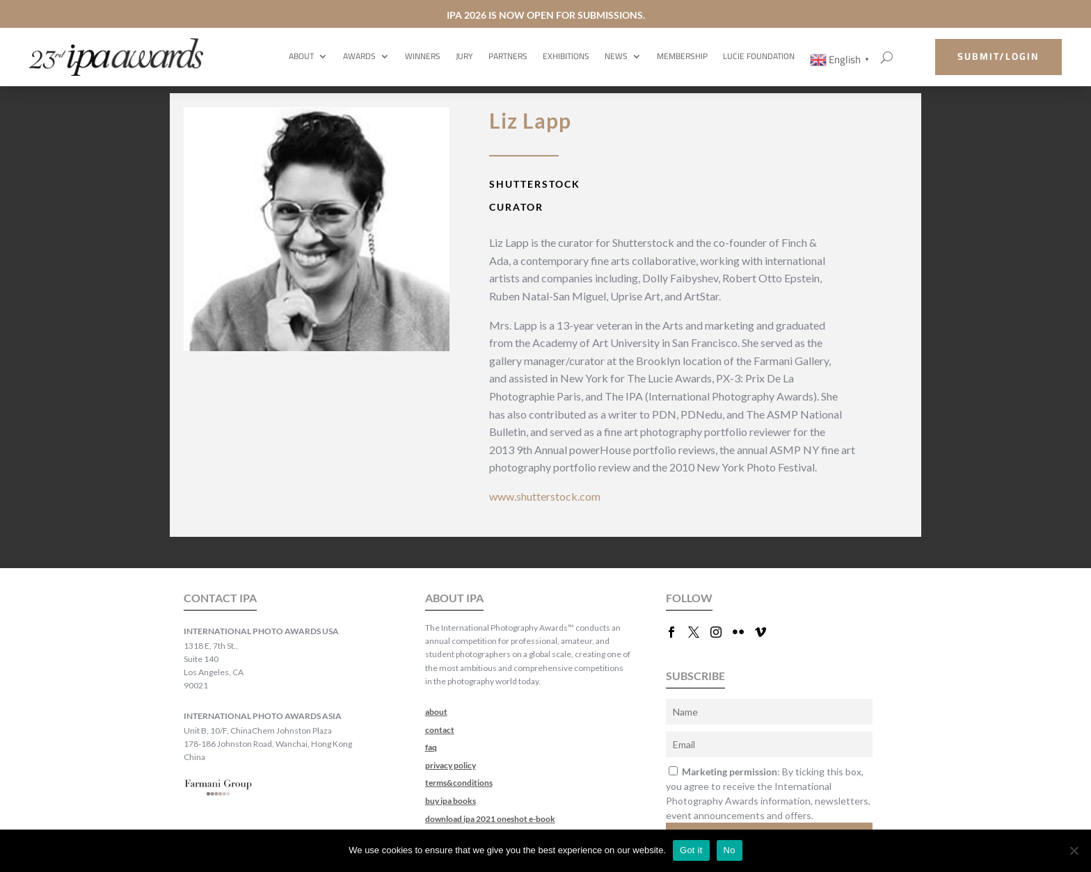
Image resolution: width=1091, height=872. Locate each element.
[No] (1074, 850)
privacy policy (450, 765)
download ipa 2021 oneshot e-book (490, 819)
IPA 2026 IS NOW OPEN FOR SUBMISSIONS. (546, 15)
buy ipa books (450, 801)
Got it (691, 850)
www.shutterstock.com (544, 496)
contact (439, 730)
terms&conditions (459, 782)
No (729, 850)
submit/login (998, 56)
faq (431, 747)
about (436, 712)
